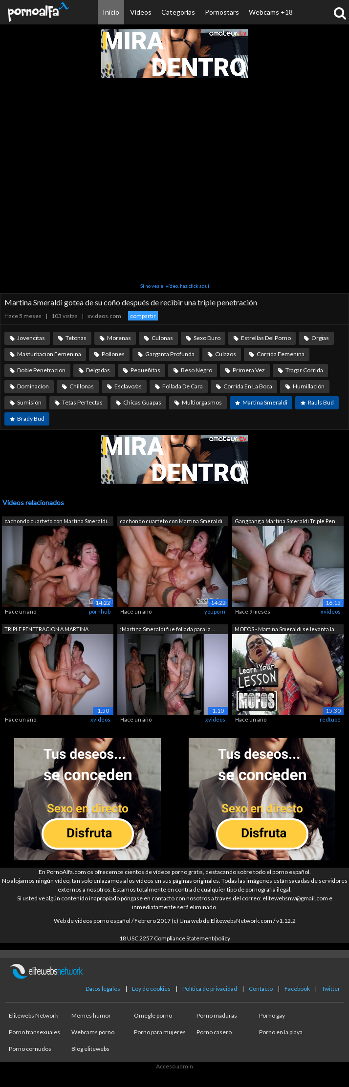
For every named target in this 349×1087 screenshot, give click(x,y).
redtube (330, 719)
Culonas (162, 337)
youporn (214, 611)
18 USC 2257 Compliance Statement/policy (174, 938)
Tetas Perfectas (82, 402)
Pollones (113, 354)
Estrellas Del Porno (266, 337)
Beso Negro (196, 370)
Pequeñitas (145, 370)
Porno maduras (216, 1015)
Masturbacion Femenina (49, 354)
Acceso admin (174, 1066)
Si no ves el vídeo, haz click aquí (174, 286)
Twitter (331, 988)
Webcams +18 (271, 12)
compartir (143, 316)
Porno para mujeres (160, 1032)
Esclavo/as (128, 386)
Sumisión (29, 402)
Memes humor (91, 1015)
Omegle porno (153, 1015)
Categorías (178, 12)
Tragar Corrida (304, 370)
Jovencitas (31, 337)
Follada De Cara (182, 386)
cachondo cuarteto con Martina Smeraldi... (57, 521)
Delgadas (98, 370)
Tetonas (76, 337)
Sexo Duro (207, 337)
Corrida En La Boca (247, 386)
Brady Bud (30, 418)
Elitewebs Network (33, 1015)
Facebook (297, 988)
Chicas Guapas (142, 402)
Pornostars (222, 12)
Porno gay (272, 1015)
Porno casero (214, 1032)
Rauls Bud (321, 402)
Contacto (261, 988)
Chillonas (81, 386)
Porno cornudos (30, 1048)
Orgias (320, 337)
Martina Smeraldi (264, 402)
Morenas (119, 337)
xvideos (331, 611)
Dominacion (33, 386)
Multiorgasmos (202, 402)
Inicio (111, 12)
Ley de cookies (151, 988)
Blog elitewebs (90, 1048)
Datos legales (103, 988)
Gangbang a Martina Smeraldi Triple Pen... (286, 521)
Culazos (225, 354)
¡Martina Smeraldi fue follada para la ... (167, 629)
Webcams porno (92, 1032)
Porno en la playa (281, 1032)
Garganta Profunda (170, 354)
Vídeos (141, 12)
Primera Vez (249, 370)
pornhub (99, 611)
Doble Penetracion (41, 370)
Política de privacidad (209, 988)
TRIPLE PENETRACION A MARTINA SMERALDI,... (46, 630)
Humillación (309, 386)
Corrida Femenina (281, 354)
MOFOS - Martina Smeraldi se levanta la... (286, 629)
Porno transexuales (34, 1032)
